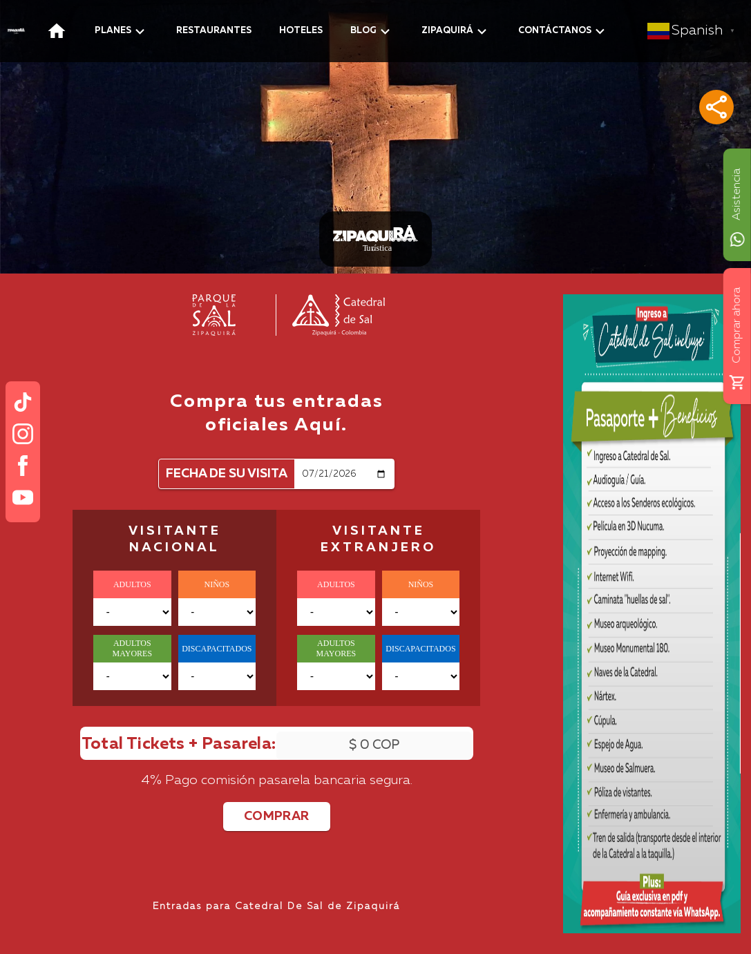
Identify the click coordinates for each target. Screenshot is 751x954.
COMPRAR (277, 816)
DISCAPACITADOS (216, 649)
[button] (716, 107)
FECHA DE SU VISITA (226, 474)
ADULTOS (132, 584)
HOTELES (301, 30)
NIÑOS (217, 584)
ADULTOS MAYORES (132, 648)
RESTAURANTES (213, 30)
